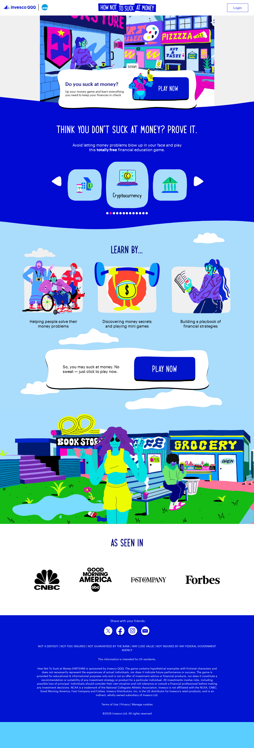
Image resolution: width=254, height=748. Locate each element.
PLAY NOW (168, 88)
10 (137, 213)
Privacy (125, 704)
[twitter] (108, 632)
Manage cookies (142, 704)
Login (237, 7)
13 (147, 213)
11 (140, 213)
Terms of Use (110, 704)
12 (143, 213)
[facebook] (120, 632)
